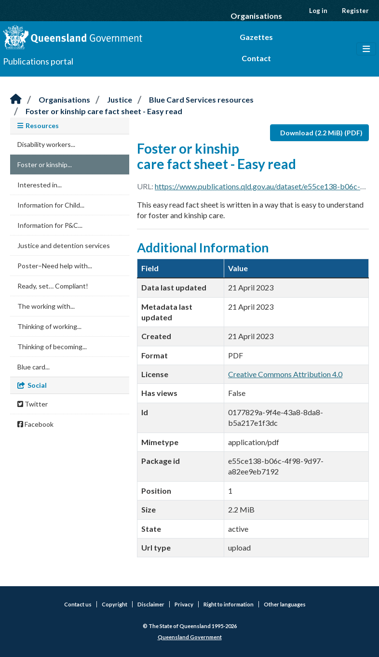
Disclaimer (150, 604)
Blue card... (33, 367)
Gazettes (256, 36)
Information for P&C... (49, 225)
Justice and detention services (63, 245)
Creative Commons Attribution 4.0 (285, 374)
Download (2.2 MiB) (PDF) (321, 133)
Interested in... (39, 185)
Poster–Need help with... (54, 266)
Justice (119, 99)
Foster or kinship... (44, 164)
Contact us (78, 604)
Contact (256, 58)
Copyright (114, 604)
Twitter (32, 404)
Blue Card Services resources (201, 99)
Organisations (256, 15)
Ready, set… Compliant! (52, 286)
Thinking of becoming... (52, 346)
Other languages (285, 604)
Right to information (228, 604)
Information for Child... (50, 205)
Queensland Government (190, 637)
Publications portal (38, 61)
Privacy (184, 604)
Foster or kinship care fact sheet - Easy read (104, 111)
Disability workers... (46, 144)
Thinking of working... (49, 326)
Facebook (35, 424)
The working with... (46, 306)
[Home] (16, 99)
